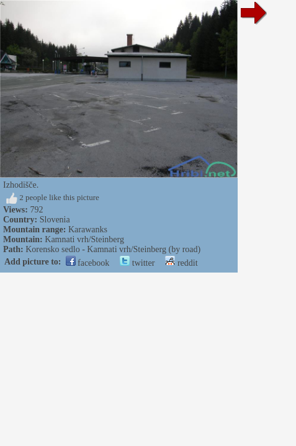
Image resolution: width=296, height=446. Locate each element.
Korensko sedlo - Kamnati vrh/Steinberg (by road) (112, 249)
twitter (137, 263)
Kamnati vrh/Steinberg (84, 239)
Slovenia (55, 219)
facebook (88, 263)
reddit (181, 263)
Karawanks (87, 229)
